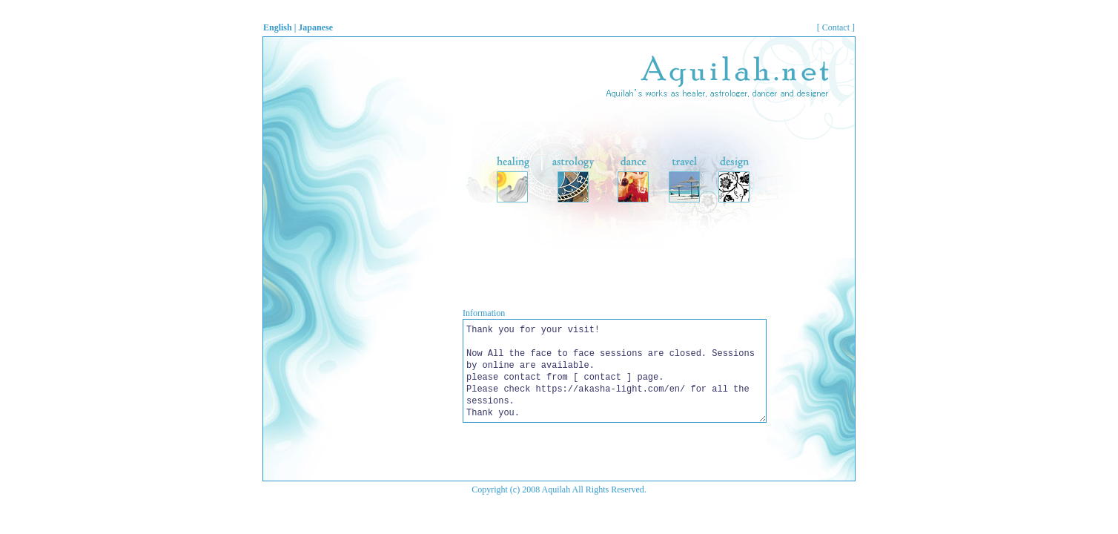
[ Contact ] (836, 27)
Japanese (315, 27)
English (277, 27)
